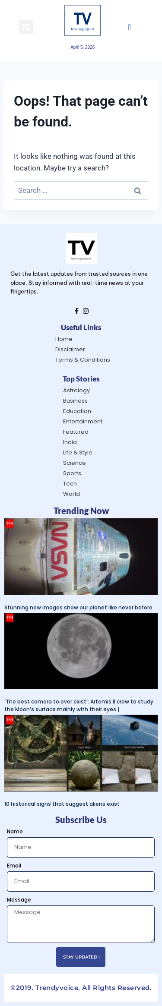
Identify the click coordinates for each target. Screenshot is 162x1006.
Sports (72, 473)
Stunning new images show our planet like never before (78, 607)
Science (74, 463)
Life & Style (77, 452)
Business (75, 401)
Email (14, 865)
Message (19, 899)
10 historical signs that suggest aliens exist (62, 803)
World (71, 494)
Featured (76, 432)
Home (64, 339)
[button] (26, 27)
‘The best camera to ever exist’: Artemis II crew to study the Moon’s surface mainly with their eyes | (78, 705)
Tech (70, 483)
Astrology (76, 390)
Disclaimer (70, 349)
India (70, 442)
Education (77, 411)
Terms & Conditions (82, 360)
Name (15, 831)
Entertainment (82, 421)
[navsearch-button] (129, 27)
